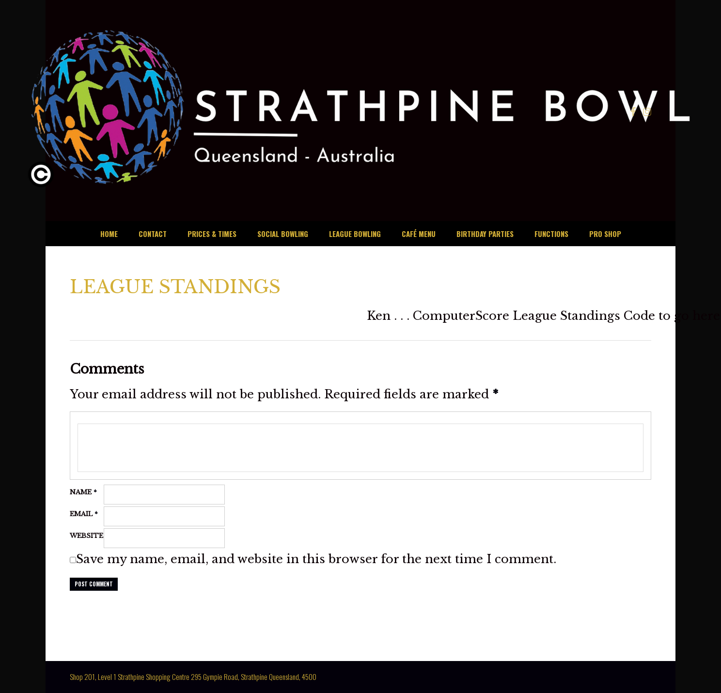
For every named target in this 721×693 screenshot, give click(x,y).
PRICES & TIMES (212, 233)
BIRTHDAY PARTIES (485, 233)
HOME (109, 233)
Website (86, 536)
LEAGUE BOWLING (355, 233)
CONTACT (153, 233)
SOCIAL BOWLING (282, 233)
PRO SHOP (605, 233)
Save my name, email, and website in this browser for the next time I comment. (316, 559)
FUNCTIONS (551, 233)
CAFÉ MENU (419, 233)
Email (84, 514)
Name (83, 492)
